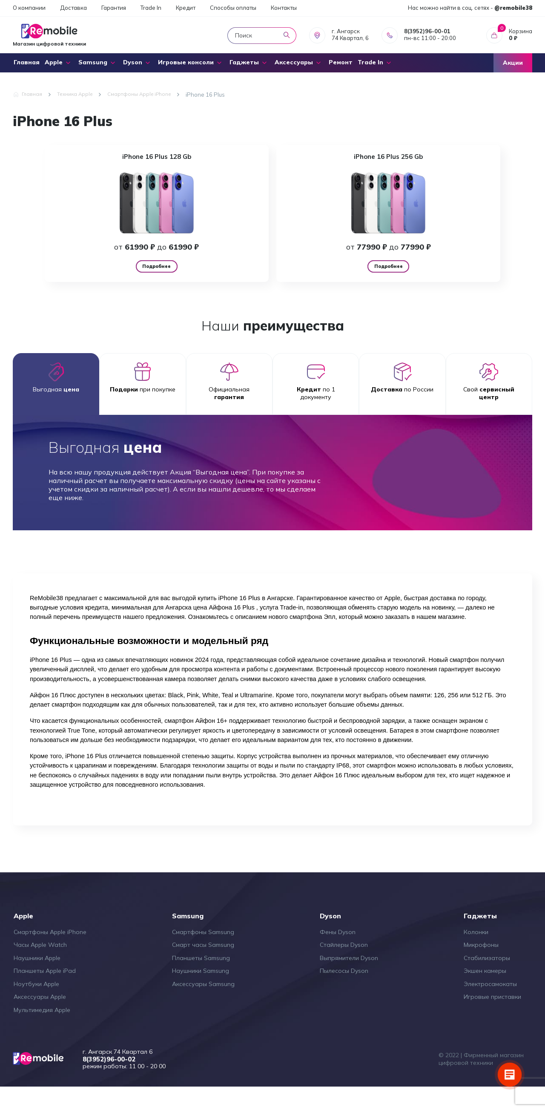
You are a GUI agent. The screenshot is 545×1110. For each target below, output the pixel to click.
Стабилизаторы (487, 980)
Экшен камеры (485, 993)
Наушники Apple (37, 980)
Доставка (73, 7)
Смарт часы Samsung (203, 967)
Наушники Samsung (200, 993)
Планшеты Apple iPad (45, 993)
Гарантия (113, 7)
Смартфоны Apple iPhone (50, 954)
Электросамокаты (490, 1006)
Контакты (284, 7)
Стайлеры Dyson (344, 967)
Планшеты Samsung (201, 980)
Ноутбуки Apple (36, 1006)
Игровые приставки (492, 1019)
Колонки (476, 954)
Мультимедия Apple (42, 1032)
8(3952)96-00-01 (427, 31)
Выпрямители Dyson (349, 980)
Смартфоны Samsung (203, 954)
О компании (29, 7)
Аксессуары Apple (40, 1019)
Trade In (151, 7)
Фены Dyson (338, 954)
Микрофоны (481, 967)
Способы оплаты (233, 7)
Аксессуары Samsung (203, 1006)
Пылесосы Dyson (344, 993)
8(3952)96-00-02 (118, 1082)
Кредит (185, 7)
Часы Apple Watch (40, 967)
